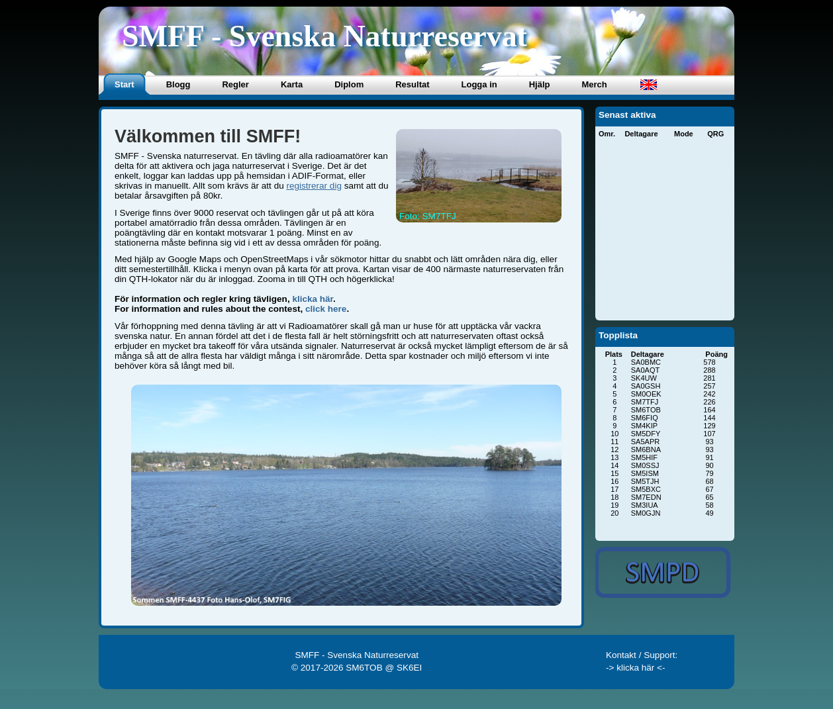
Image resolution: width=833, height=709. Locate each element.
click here (325, 309)
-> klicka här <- (635, 668)
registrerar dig (313, 186)
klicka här (312, 299)
